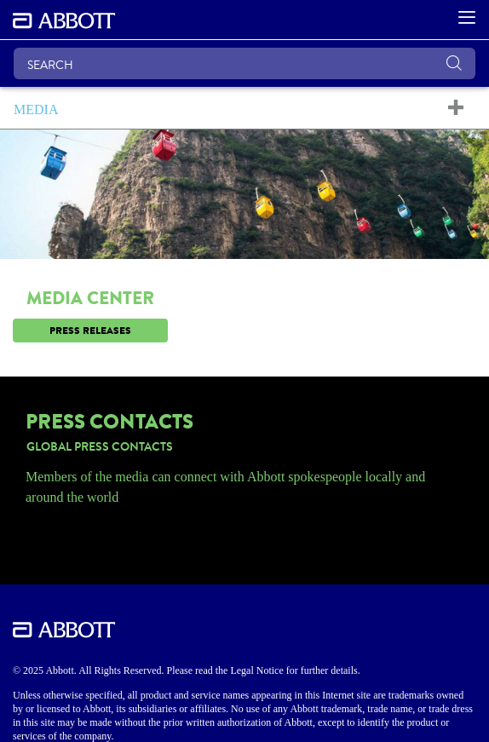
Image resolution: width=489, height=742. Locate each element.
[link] (244, 330)
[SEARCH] (244, 63)
